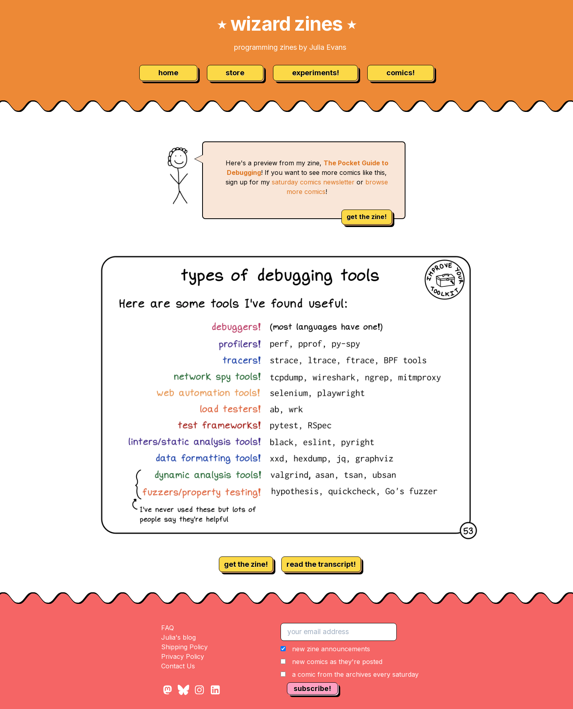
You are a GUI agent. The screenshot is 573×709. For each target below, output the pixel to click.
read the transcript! (321, 564)
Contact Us (178, 666)
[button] (350, 661)
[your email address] (339, 631)
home (168, 73)
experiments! (315, 73)
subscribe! (312, 688)
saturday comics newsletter (313, 182)
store (235, 73)
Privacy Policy (182, 656)
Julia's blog (178, 637)
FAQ (167, 628)
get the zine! (367, 217)
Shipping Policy (184, 647)
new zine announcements (331, 649)
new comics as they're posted (337, 662)
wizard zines (286, 23)
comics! (400, 73)
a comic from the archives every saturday (355, 674)
